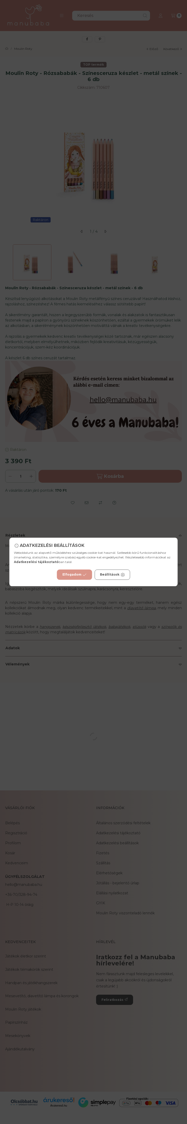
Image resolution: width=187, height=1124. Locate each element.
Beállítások (112, 575)
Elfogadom (74, 575)
